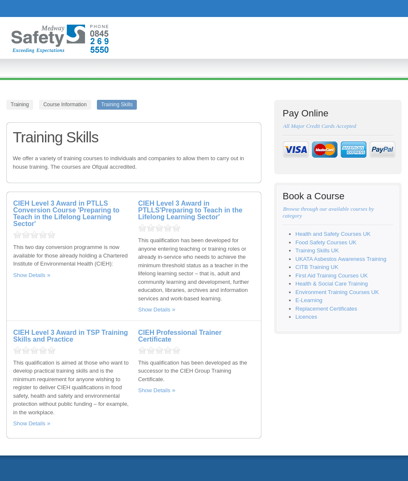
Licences (306, 317)
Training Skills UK (317, 250)
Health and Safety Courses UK (333, 234)
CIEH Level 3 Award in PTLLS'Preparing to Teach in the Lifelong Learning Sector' (190, 210)
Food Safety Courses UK (326, 242)
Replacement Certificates (326, 309)
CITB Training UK (316, 267)
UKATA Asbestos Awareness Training (340, 259)
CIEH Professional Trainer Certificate (180, 336)
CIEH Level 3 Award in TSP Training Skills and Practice (70, 336)
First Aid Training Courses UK (331, 275)
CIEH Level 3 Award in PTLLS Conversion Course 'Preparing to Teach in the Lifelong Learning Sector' (66, 213)
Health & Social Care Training (331, 283)
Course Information (65, 105)
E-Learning (309, 300)
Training (20, 105)
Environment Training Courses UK (337, 292)
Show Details (29, 275)
